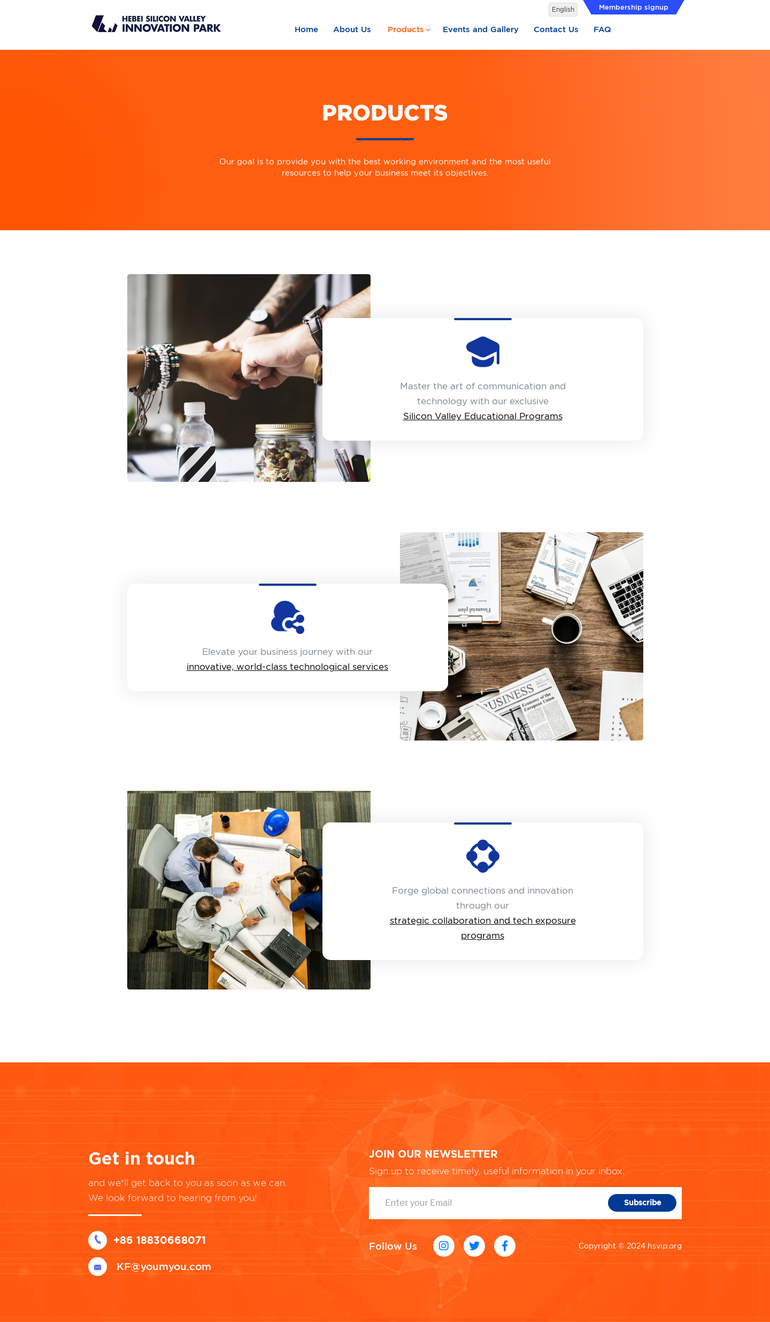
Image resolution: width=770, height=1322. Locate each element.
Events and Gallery (481, 29)
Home (306, 29)
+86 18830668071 (147, 1240)
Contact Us (556, 29)
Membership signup (633, 7)
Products (410, 29)
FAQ (602, 29)
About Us (352, 29)
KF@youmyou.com (149, 1266)
